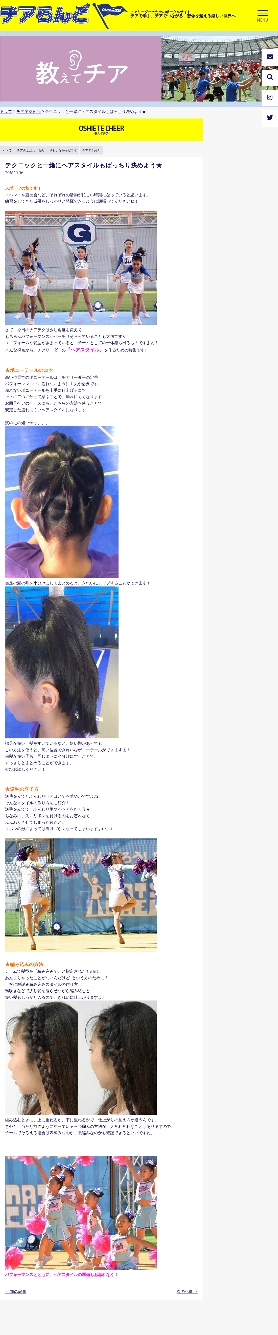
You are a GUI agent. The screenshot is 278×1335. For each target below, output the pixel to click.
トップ (6, 111)
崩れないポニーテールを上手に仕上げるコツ (45, 390)
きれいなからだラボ (63, 150)
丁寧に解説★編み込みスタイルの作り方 (41, 984)
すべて (7, 150)
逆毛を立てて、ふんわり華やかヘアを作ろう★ (47, 809)
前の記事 (15, 1291)
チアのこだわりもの (30, 150)
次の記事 (187, 1291)
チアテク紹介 (28, 111)
